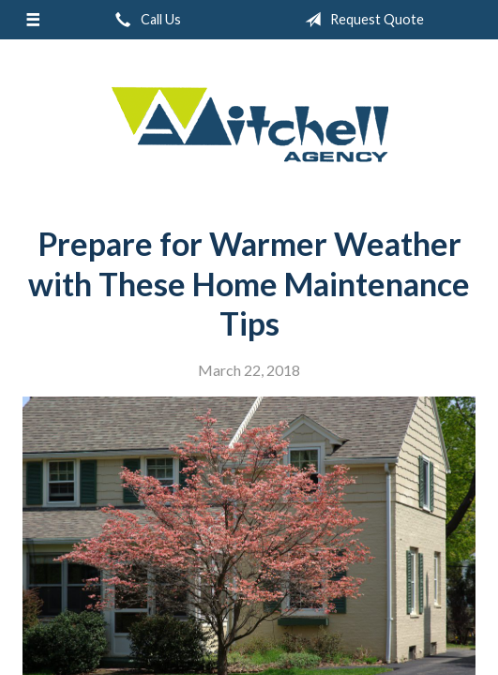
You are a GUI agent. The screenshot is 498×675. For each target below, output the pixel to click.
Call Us (144, 19)
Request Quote (360, 19)
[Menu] (32, 19)
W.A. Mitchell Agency (249, 125)
